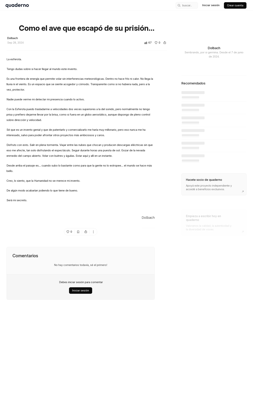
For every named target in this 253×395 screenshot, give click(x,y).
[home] (17, 5)
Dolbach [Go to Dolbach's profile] (148, 217)
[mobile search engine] (187, 5)
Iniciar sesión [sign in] (211, 5)
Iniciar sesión (80, 290)
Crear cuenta (235, 5)
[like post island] (69, 232)
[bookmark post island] (78, 232)
